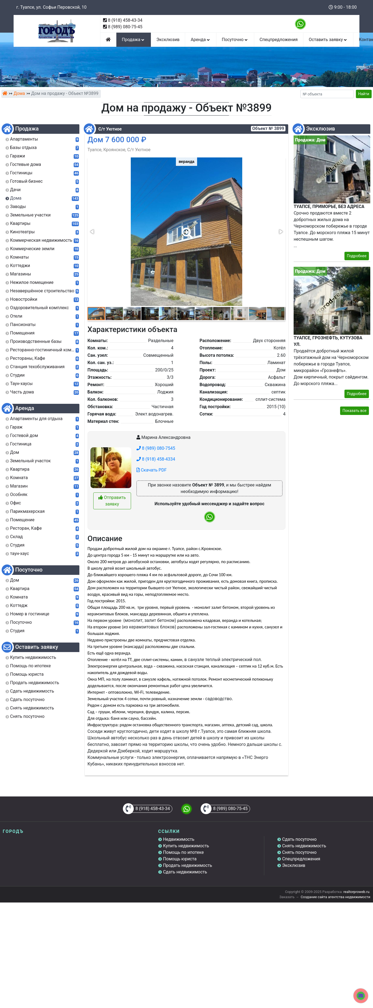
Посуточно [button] (235, 39)
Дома (19, 93)
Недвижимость (178, 839)
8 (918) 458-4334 (155, 459)
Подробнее (356, 256)
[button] (186, 229)
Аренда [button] (200, 39)
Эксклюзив (167, 39)
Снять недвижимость (304, 845)
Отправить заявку (112, 501)
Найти (363, 94)
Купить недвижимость (186, 845)
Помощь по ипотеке (183, 852)
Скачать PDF (151, 470)
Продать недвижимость (187, 865)
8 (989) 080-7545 (155, 448)
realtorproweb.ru (356, 892)
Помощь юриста (180, 858)
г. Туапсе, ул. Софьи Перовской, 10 (51, 7)
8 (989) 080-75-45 (125, 26)
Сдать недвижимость (185, 871)
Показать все (354, 410)
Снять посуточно (299, 852)
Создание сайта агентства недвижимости (335, 897)
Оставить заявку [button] (328, 39)
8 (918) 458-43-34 (125, 20)
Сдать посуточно (299, 839)
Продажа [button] (133, 39)
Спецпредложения (279, 39)
